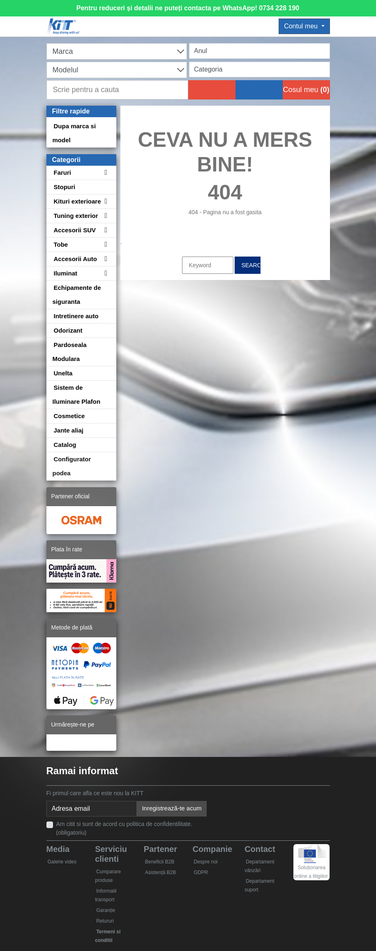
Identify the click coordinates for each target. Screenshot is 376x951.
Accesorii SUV (75, 230)
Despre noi (205, 862)
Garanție (105, 910)
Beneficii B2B (159, 862)
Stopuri (65, 186)
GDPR (201, 872)
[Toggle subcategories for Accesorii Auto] (105, 258)
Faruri (63, 172)
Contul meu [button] (301, 26)
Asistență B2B (160, 872)
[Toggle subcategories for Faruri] (105, 172)
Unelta (63, 373)
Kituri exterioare (77, 201)
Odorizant (68, 330)
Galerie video (62, 862)
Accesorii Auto (75, 258)
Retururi (105, 921)
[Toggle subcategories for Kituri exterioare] (105, 201)
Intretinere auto (76, 315)
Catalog (65, 444)
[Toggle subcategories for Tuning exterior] (105, 215)
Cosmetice (69, 415)
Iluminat (66, 273)
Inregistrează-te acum (171, 808)
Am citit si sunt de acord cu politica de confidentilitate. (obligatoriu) (124, 828)
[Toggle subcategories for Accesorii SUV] (105, 230)
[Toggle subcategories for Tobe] (105, 244)
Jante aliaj (69, 430)
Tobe (61, 244)
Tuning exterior (76, 215)
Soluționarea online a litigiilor (311, 864)
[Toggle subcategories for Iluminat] (105, 273)
